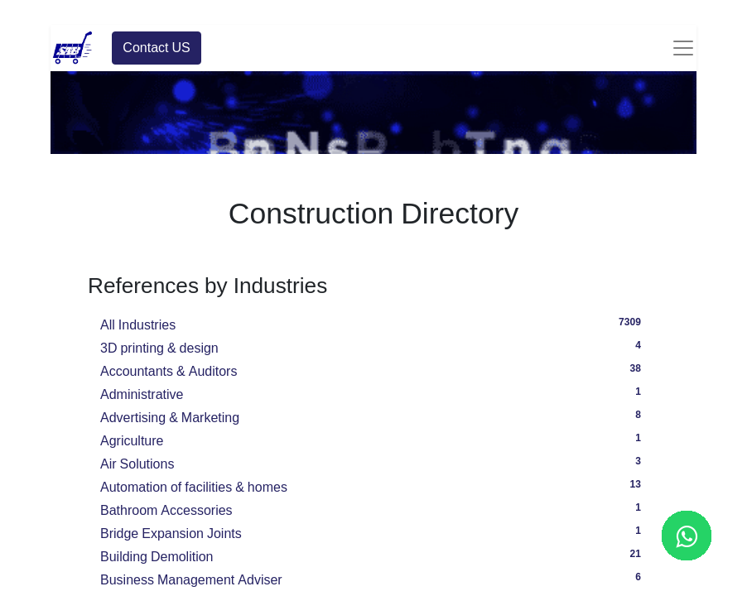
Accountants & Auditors (373, 369)
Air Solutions (373, 461)
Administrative (373, 392)
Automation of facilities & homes (373, 485)
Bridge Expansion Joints (373, 531)
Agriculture (373, 438)
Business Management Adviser (373, 577)
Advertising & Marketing (373, 415)
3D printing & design (373, 346)
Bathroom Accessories (373, 508)
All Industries (373, 322)
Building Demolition (373, 554)
